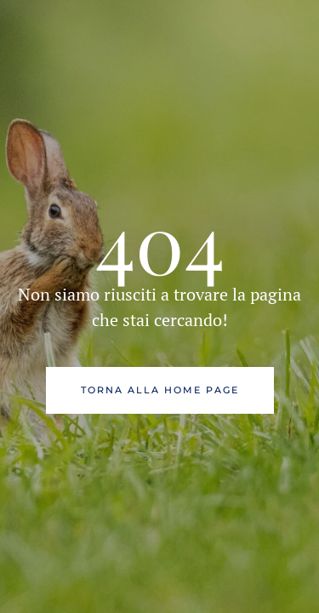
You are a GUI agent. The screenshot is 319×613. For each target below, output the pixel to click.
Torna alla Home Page (160, 390)
